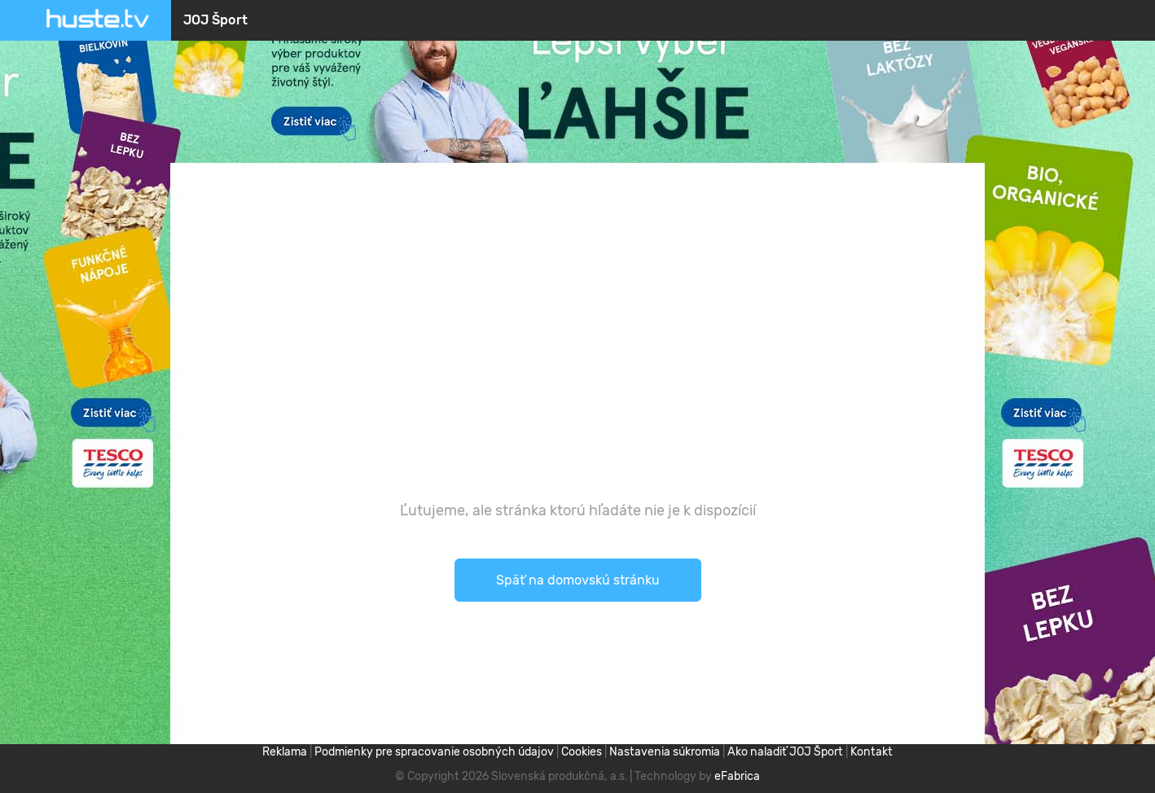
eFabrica (737, 776)
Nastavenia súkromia (664, 752)
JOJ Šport (215, 20)
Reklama (284, 752)
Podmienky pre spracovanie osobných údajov (434, 752)
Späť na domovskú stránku (578, 580)
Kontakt (871, 752)
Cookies (581, 752)
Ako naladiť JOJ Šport (785, 752)
